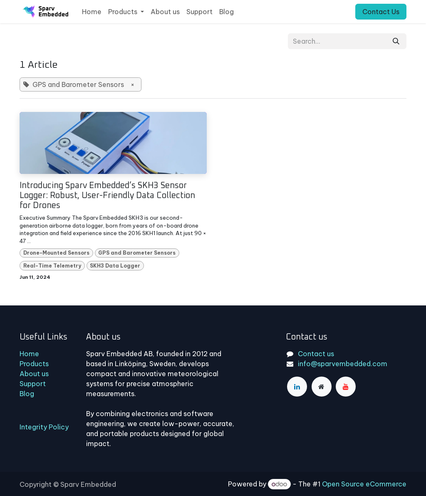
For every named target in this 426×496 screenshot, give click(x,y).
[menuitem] (92, 11)
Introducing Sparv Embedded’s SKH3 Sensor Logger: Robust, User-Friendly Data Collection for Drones (107, 195)
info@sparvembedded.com (342, 364)
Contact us (316, 354)
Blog (27, 393)
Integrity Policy (44, 427)
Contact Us (380, 11)
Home (29, 354)
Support (33, 383)
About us (34, 374)
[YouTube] (346, 387)
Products (34, 364)
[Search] (396, 41)
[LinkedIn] (297, 387)
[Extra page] (322, 387)
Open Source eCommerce (364, 484)
